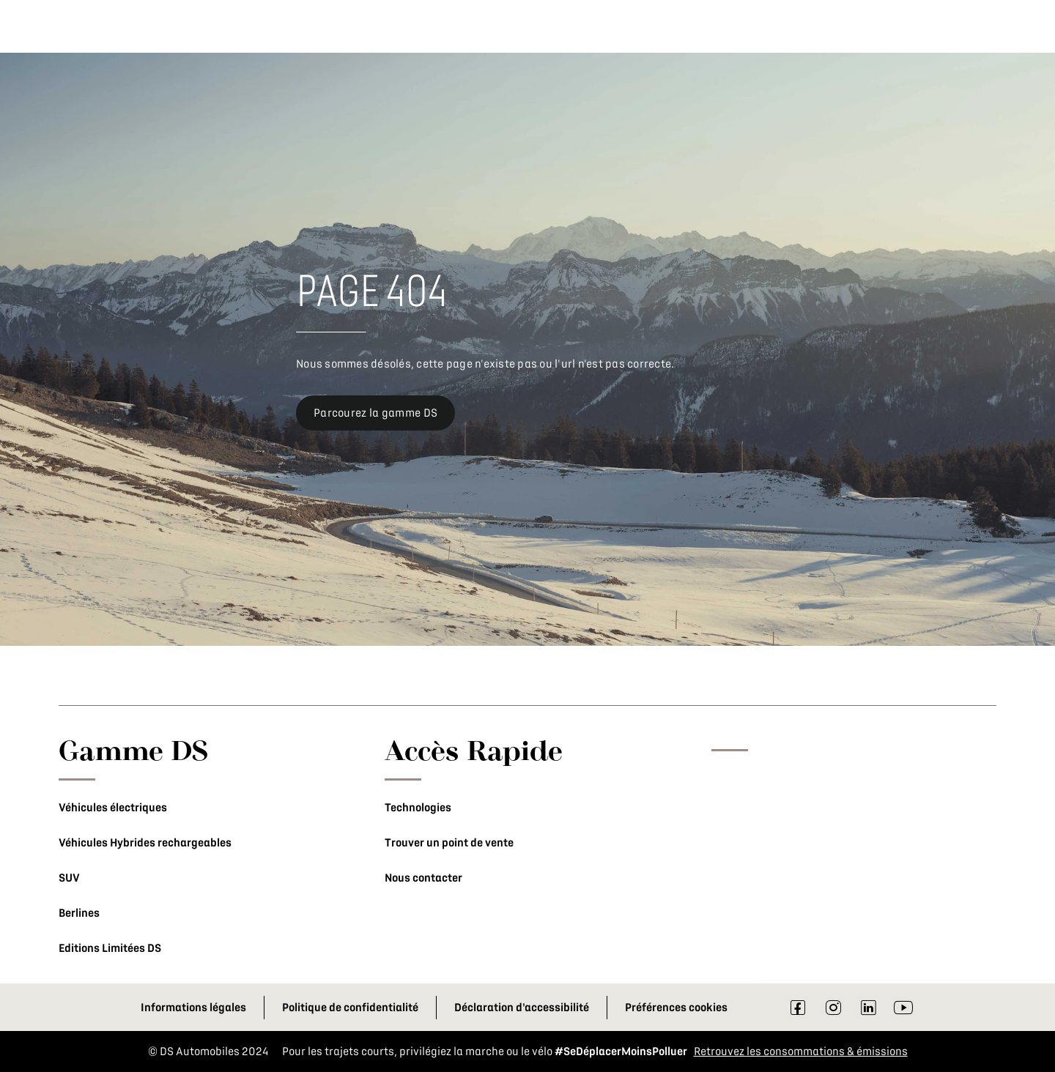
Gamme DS (134, 749)
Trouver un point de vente (449, 842)
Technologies (418, 807)
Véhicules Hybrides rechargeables (145, 842)
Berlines (79, 913)
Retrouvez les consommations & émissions (801, 1051)
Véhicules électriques (113, 807)
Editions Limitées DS (110, 948)
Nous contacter (423, 878)
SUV (69, 878)
